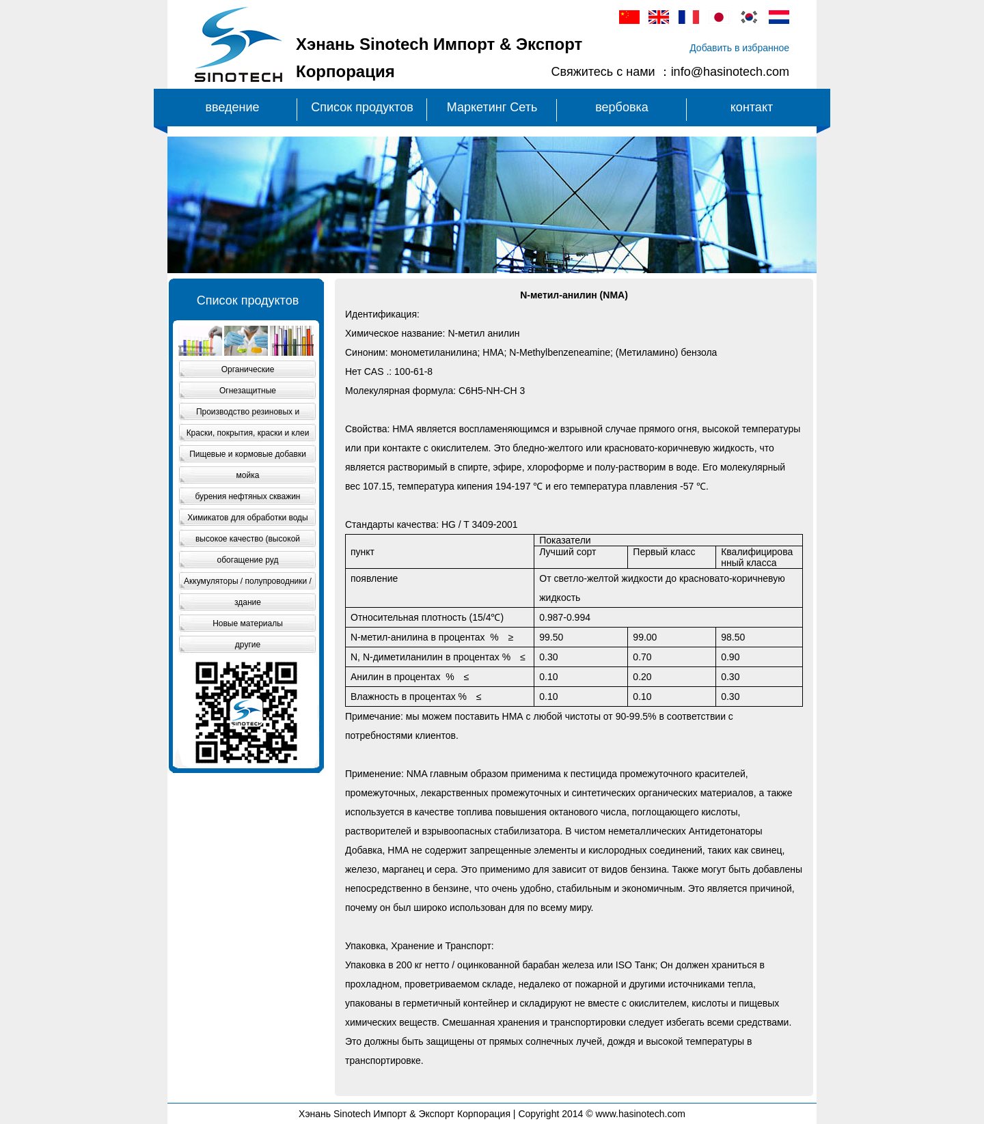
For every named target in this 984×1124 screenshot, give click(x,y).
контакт (751, 107)
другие (247, 644)
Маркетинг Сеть (492, 107)
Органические (248, 369)
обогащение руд (248, 560)
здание (247, 602)
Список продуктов (362, 107)
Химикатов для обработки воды (247, 517)
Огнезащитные (247, 390)
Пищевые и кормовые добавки (247, 454)
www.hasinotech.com (640, 1113)
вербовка (621, 107)
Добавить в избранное (739, 47)
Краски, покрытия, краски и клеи (248, 433)
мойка (248, 475)
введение (232, 107)
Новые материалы (248, 623)
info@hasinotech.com (730, 72)
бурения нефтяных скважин (248, 496)
